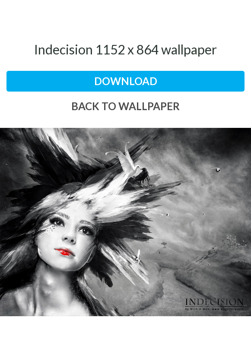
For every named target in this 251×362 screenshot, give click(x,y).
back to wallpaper (125, 106)
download (125, 81)
